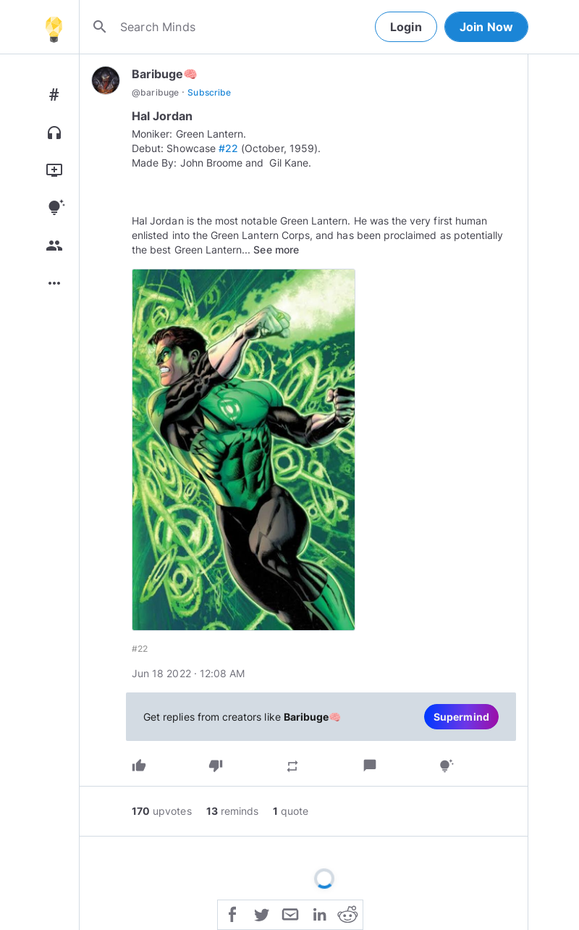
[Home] (54, 27)
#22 (228, 148)
